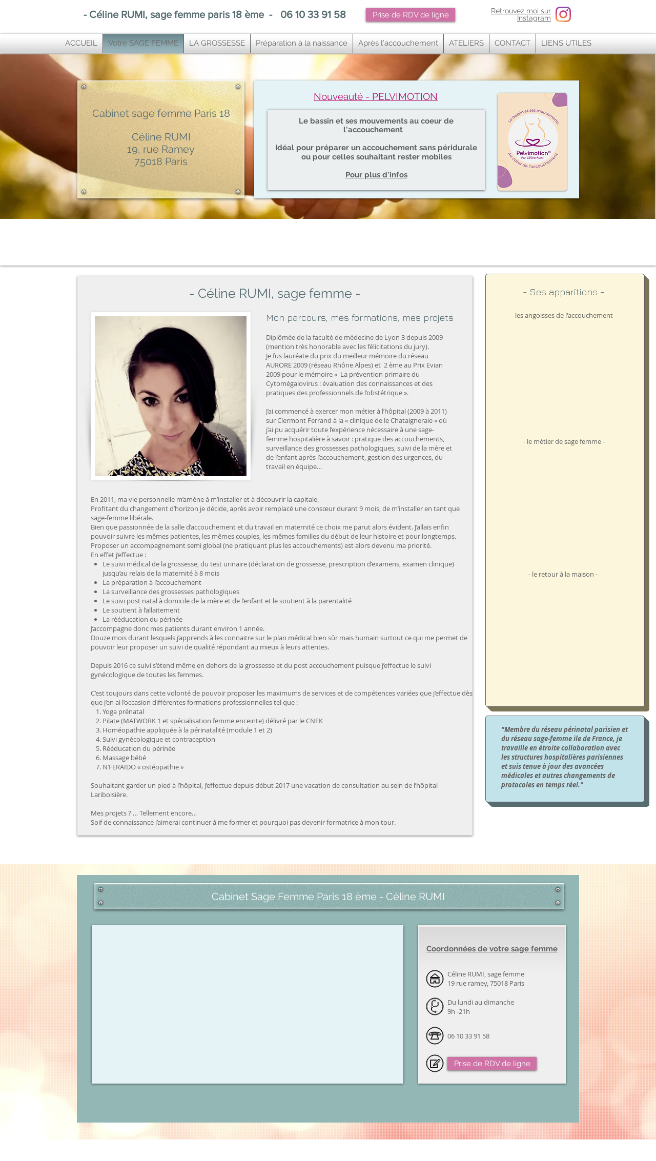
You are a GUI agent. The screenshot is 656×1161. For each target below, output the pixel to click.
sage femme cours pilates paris (347, 1159)
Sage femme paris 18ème (461, 1113)
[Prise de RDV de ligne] (410, 15)
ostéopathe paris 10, (163, 1151)
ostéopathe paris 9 (486, 1151)
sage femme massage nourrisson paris (401, 1159)
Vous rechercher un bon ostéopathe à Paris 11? (305, 1151)
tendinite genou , (154, 1155)
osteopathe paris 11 (382, 1151)
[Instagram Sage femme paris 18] (563, 14)
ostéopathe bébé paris (559, 1147)
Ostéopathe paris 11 (251, 1151)
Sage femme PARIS (316, 1113)
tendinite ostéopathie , (124, 1155)
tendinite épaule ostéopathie (189, 1155)
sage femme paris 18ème (153, 1147)
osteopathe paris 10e (194, 1151)
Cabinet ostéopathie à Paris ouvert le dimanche (244, 882)
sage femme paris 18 (92, 1147)
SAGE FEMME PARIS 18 (179, 1113)
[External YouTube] (563, 371)
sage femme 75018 (219, 1147)
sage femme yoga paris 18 (252, 1147)
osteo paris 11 (354, 1151)
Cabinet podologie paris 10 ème (103, 1159)
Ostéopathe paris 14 (146, 1159)
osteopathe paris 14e (177, 1159)
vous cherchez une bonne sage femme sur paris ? (403, 1147)
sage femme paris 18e (188, 1147)
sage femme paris (121, 1147)
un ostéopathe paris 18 (524, 1147)
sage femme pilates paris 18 (345, 1147)
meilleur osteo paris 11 (417, 1151)
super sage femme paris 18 (461, 1147)
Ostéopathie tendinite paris (524, 1151)
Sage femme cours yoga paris (300, 1159)
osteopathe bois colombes (257, 1159)
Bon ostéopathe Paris (452, 1151)
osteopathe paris (223, 1151)
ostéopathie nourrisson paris (98, 1151)
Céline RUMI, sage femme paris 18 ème (176, 14)
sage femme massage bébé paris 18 (297, 1147)
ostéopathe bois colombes (215, 1159)
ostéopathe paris (134, 1151)
